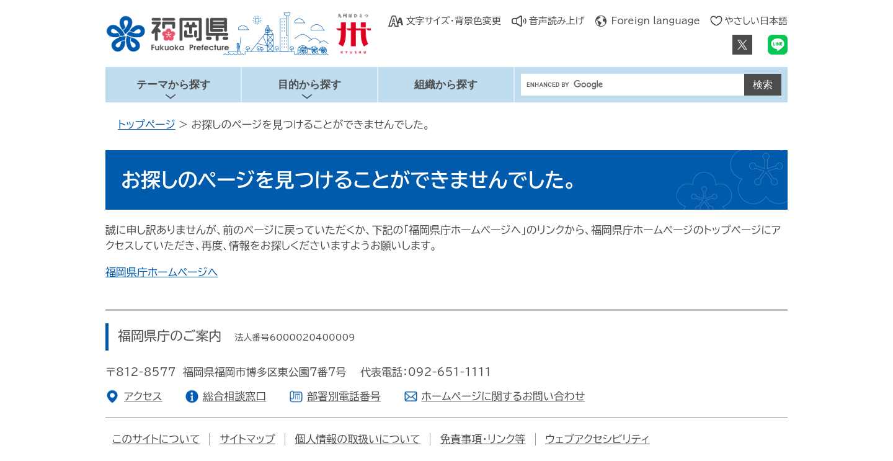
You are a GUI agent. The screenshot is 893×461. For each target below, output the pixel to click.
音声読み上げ (557, 20)
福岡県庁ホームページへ (161, 272)
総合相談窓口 (234, 396)
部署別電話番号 (344, 396)
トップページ (146, 124)
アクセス (143, 396)
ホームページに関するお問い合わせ (503, 396)
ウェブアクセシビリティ (597, 439)
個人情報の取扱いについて (357, 439)
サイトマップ (247, 439)
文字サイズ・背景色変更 (453, 20)
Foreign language (655, 20)
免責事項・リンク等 (483, 439)
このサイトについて (156, 439)
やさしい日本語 (756, 20)
